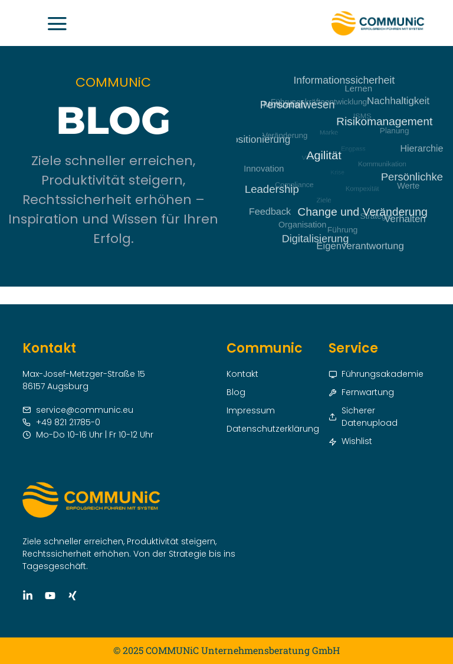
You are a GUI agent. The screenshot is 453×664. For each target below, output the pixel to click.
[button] (59, 23)
